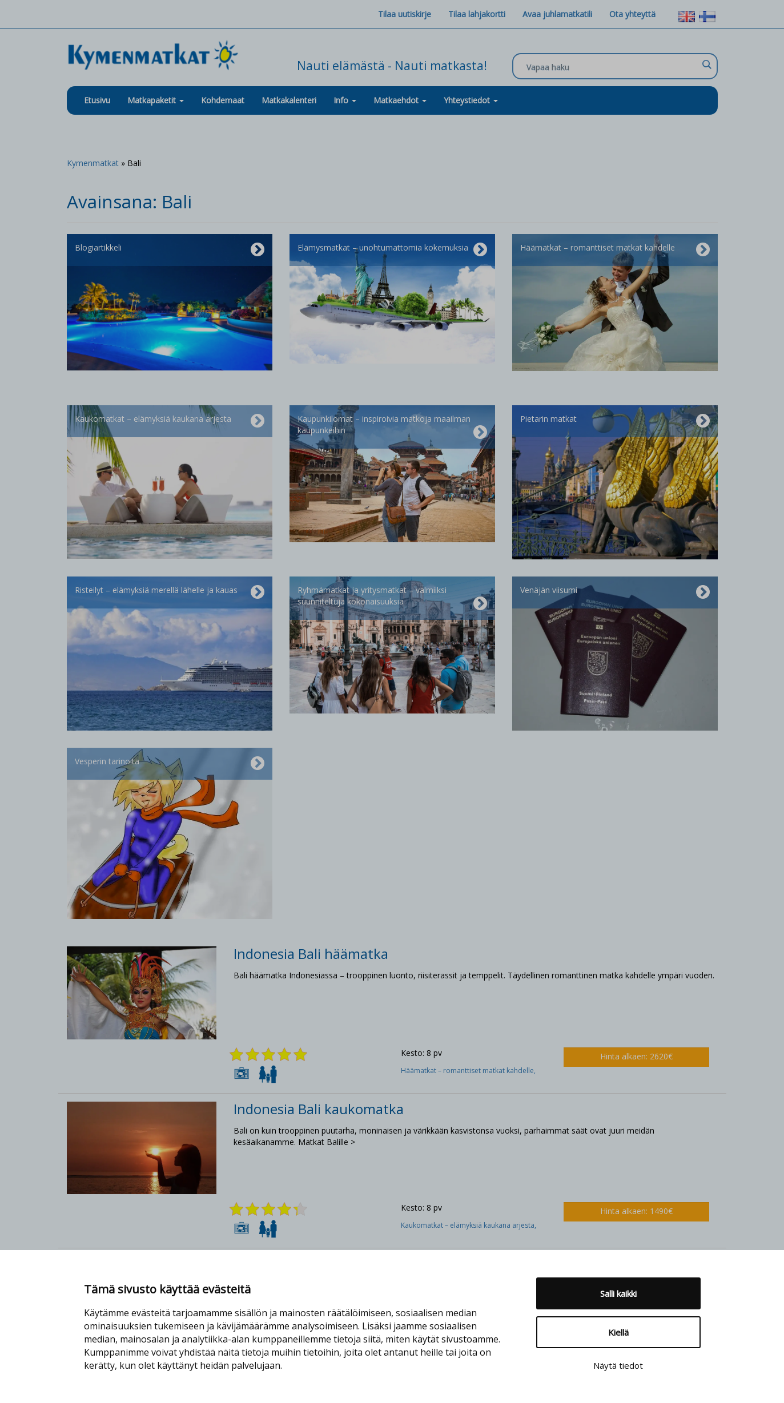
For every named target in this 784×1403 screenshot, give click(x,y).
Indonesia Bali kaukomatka (319, 1108)
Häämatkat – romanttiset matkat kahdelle (615, 250)
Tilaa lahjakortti (476, 14)
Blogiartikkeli (169, 250)
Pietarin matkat (615, 421)
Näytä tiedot (618, 1365)
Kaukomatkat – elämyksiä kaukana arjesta (169, 421)
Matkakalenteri (289, 100)
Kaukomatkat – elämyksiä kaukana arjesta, (469, 1225)
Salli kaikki (618, 1293)
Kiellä (618, 1332)
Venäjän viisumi (615, 592)
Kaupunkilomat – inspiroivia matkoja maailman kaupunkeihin (392, 427)
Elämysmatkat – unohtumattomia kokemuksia (392, 250)
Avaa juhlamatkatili (557, 14)
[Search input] (612, 67)
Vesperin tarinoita (169, 764)
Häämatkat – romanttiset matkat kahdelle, (469, 1070)
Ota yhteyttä (632, 14)
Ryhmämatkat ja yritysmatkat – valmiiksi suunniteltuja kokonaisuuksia (392, 598)
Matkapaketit (155, 100)
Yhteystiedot (471, 100)
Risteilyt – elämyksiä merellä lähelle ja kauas (169, 592)
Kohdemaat (222, 100)
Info (344, 100)
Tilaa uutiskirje (404, 14)
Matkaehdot (400, 100)
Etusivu (97, 100)
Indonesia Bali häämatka (311, 953)
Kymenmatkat (93, 163)
